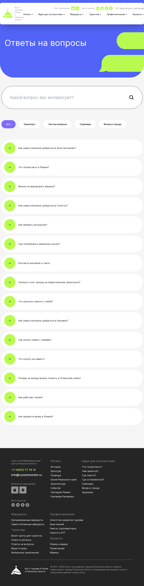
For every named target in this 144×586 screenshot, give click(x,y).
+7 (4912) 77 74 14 (23, 470)
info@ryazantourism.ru (26, 475)
